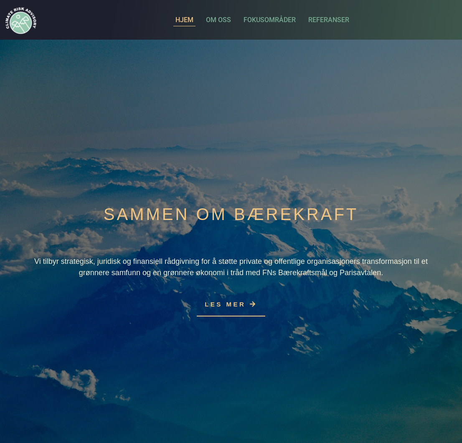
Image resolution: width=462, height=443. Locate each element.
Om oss (218, 20)
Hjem (184, 20)
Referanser (328, 20)
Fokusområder (270, 20)
